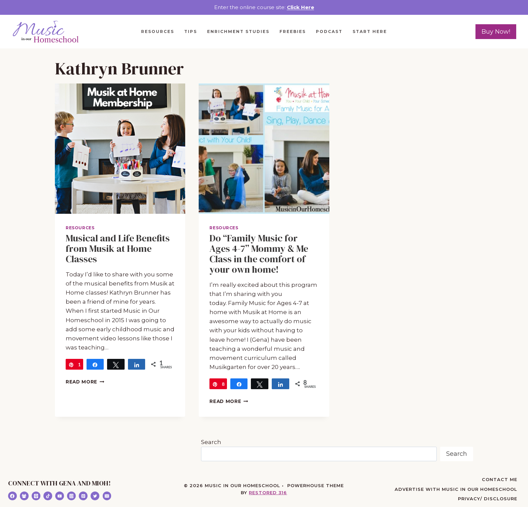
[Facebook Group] (24, 496)
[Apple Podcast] (36, 496)
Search (211, 442)
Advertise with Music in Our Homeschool (456, 489)
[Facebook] (12, 496)
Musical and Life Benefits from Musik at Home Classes (118, 248)
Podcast (329, 31)
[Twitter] (95, 496)
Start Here (370, 31)
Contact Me (499, 479)
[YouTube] (59, 496)
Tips (190, 31)
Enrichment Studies (238, 31)
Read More (85, 381)
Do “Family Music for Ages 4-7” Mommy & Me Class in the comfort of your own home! (258, 253)
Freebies (292, 31)
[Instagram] (71, 496)
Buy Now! (496, 31)
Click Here (300, 7)
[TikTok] (47, 496)
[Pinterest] (83, 496)
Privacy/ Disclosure (487, 498)
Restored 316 (268, 492)
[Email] (107, 496)
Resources (157, 31)
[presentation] (120, 148)
